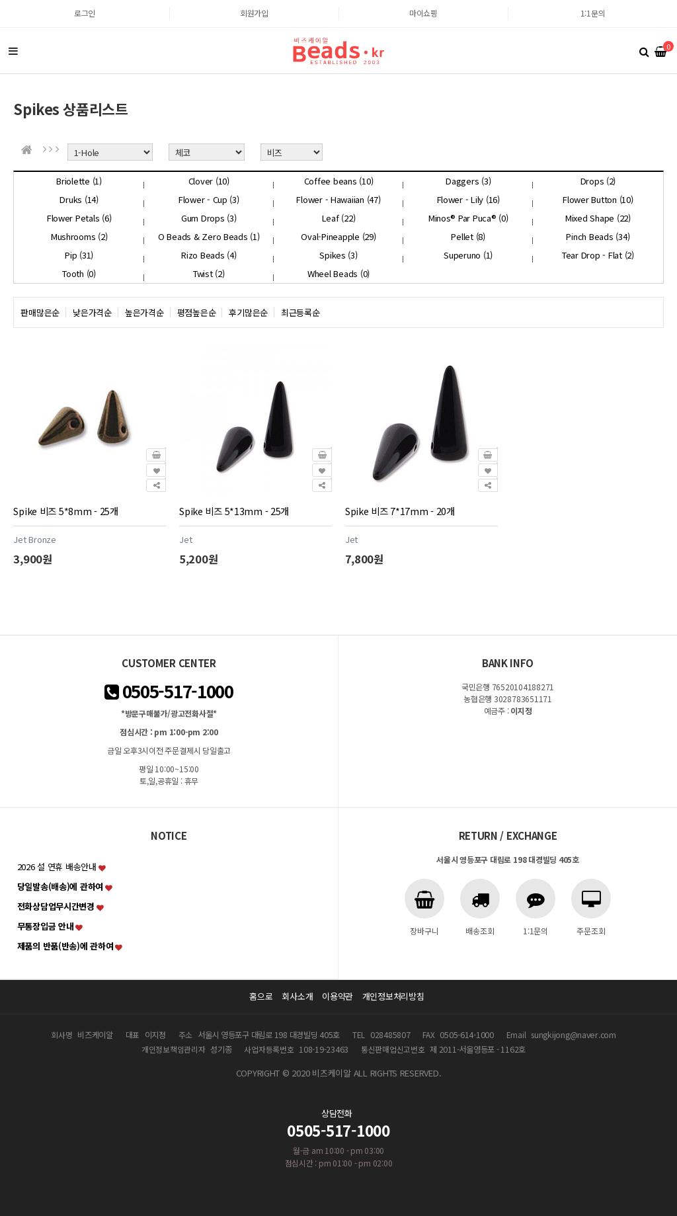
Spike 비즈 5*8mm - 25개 (65, 511)
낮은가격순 (92, 312)
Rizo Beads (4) (208, 255)
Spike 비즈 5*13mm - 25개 (234, 511)
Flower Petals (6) (79, 218)
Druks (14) (79, 199)
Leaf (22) (339, 218)
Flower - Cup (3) (209, 199)
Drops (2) (598, 181)
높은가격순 (144, 312)
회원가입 (254, 13)
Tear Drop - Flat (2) (598, 255)
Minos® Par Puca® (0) (468, 218)
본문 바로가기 (0, 0)
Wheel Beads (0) (338, 273)
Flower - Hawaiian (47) (338, 199)
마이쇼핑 (423, 13)
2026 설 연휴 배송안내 (57, 866)
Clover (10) (208, 181)
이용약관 (337, 996)
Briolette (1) (79, 181)
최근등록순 (300, 312)
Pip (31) (79, 255)
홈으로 (260, 996)
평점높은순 (196, 312)
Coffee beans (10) (339, 181)
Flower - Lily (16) (468, 199)
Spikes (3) (338, 255)
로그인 (84, 13)
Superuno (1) (468, 255)
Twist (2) (209, 273)
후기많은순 (248, 312)
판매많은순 (40, 312)
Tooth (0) (79, 273)
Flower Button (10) (598, 199)
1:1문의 (593, 13)
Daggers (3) (468, 181)
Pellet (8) (468, 236)
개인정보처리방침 (393, 996)
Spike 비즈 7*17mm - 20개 (400, 511)
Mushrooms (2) (79, 236)
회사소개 (297, 996)
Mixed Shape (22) (598, 218)
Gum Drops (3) (209, 218)
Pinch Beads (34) (597, 236)
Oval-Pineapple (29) (338, 236)
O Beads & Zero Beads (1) (209, 236)
